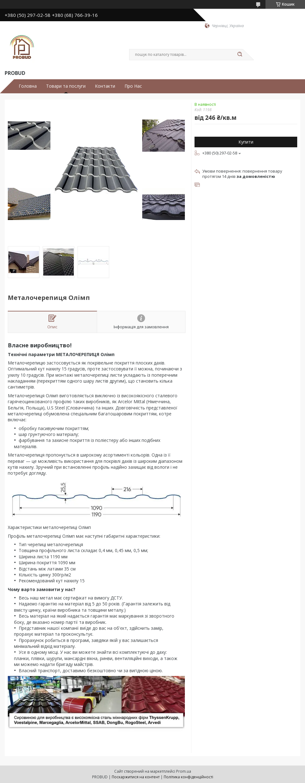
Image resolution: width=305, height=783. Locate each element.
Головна (28, 86)
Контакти (105, 86)
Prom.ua (183, 771)
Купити (245, 142)
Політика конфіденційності (188, 777)
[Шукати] (239, 54)
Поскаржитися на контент (136, 777)
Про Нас (133, 86)
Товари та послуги (66, 86)
